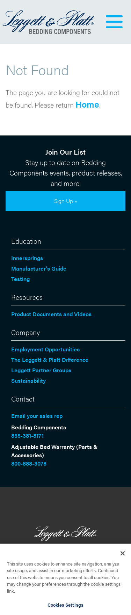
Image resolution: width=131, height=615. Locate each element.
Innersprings (27, 258)
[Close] (122, 554)
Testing (20, 279)
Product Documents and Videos (51, 314)
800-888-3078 (28, 463)
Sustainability (28, 380)
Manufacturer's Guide (38, 268)
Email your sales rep (37, 416)
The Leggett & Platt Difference (49, 360)
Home (87, 104)
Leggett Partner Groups (41, 370)
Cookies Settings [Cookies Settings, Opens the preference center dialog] (65, 606)
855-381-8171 (27, 435)
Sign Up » (65, 201)
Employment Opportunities (45, 349)
